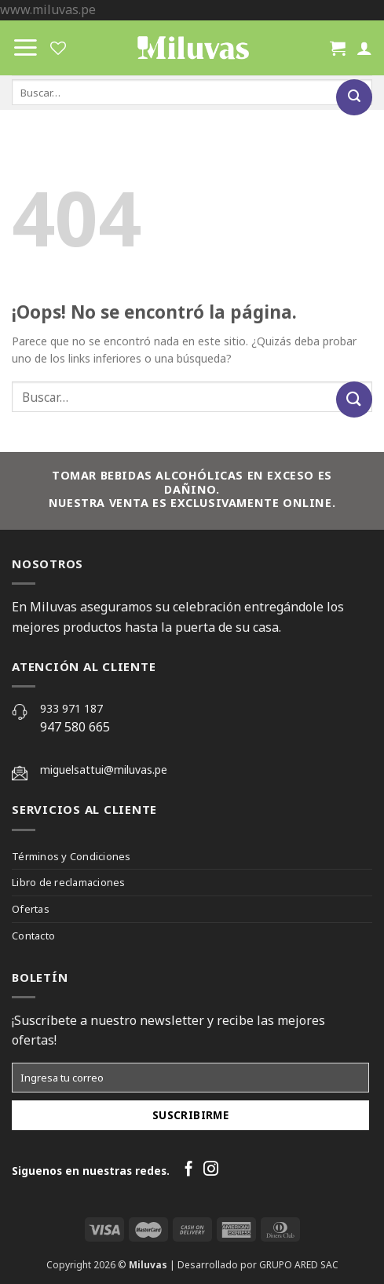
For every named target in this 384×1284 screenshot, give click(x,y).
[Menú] (25, 47)
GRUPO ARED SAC (298, 1264)
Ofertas (30, 909)
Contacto (33, 935)
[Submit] (354, 97)
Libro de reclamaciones (69, 882)
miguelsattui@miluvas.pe (103, 769)
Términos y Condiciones (71, 856)
